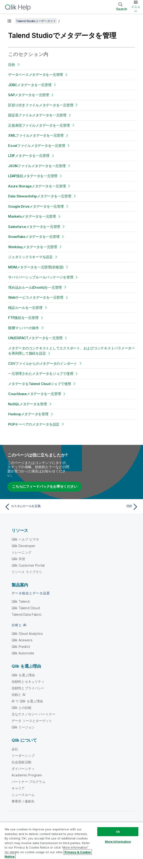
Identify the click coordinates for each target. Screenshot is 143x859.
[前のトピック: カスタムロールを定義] (36, 507)
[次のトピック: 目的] (106, 507)
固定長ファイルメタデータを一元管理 (37, 115)
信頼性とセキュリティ (28, 681)
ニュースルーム (23, 795)
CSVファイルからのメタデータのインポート (42, 363)
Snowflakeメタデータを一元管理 (33, 236)
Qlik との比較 (22, 708)
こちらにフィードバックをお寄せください (44, 486)
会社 (15, 749)
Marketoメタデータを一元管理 (32, 216)
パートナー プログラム (29, 782)
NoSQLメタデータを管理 (27, 404)
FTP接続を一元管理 (23, 317)
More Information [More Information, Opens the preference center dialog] (118, 841)
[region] (71, 840)
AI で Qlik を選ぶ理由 (27, 701)
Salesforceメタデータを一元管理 (34, 226)
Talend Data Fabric (27, 614)
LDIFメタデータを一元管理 (28, 155)
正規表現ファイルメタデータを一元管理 (39, 125)
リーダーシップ (23, 756)
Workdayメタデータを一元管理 (32, 247)
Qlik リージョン (23, 727)
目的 (11, 64)
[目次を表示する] (9, 21)
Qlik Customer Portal (28, 565)
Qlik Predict (21, 647)
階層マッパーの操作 (23, 328)
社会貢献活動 (21, 762)
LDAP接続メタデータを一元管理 (32, 176)
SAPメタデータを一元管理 (28, 95)
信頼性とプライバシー (28, 688)
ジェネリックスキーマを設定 (30, 257)
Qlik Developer (23, 546)
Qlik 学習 (18, 559)
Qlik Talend (20, 601)
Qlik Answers (22, 640)
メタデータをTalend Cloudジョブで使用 (39, 384)
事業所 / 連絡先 (23, 801)
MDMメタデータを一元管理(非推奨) (36, 267)
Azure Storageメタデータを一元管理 (37, 186)
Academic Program (27, 775)
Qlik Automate (23, 653)
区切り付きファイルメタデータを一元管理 (40, 105)
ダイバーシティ (23, 769)
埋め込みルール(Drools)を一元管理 (35, 287)
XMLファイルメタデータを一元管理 (36, 135)
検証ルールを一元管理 (25, 307)
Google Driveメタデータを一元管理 (36, 206)
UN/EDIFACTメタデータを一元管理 (35, 338)
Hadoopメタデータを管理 (28, 414)
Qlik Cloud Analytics (27, 634)
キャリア (18, 788)
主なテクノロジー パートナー (33, 714)
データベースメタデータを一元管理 (35, 74)
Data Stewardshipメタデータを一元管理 (39, 196)
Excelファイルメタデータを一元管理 (36, 145)
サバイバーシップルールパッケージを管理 (40, 277)
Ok (118, 831)
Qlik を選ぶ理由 (23, 675)
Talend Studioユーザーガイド (36, 21)
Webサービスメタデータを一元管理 (35, 297)
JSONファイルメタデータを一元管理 (37, 166)
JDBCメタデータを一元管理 (30, 85)
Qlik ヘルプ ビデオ (25, 539)
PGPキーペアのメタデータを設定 (33, 424)
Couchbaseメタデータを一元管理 (34, 394)
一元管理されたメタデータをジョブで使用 (40, 373)
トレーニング (21, 552)
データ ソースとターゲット (32, 721)
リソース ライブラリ (27, 572)
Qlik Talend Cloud (26, 608)
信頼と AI (18, 695)
